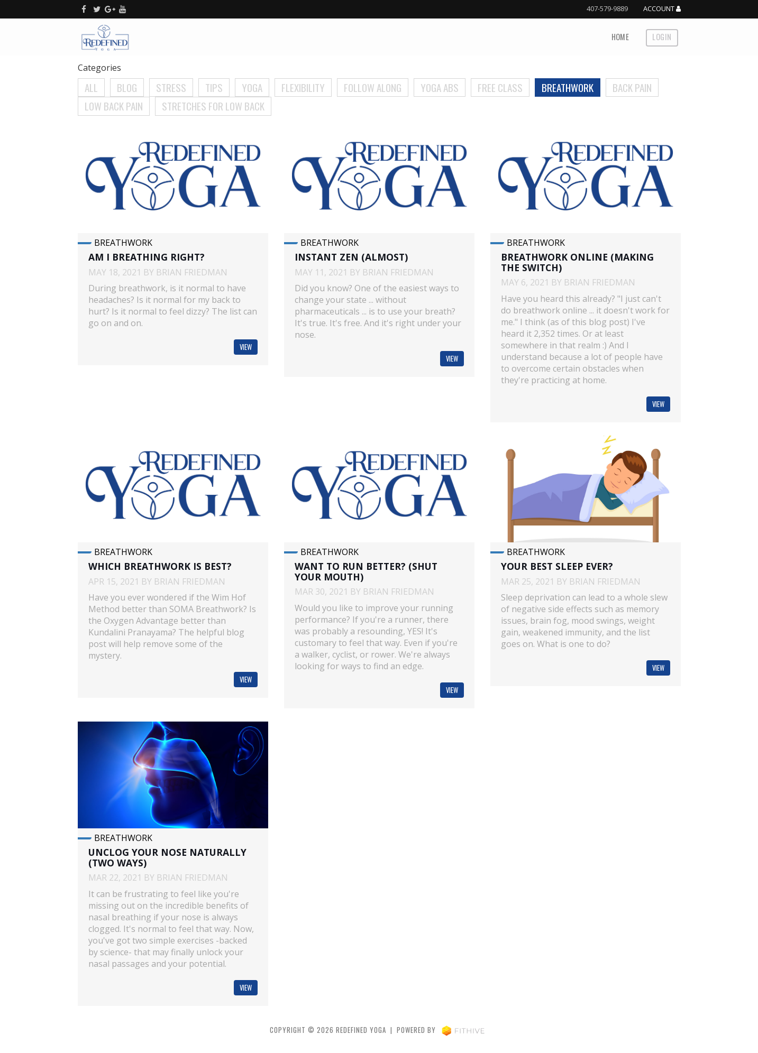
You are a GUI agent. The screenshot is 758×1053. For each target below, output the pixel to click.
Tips (214, 87)
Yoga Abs (440, 87)
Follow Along (372, 87)
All (91, 87)
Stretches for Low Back (213, 106)
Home (620, 36)
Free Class (500, 87)
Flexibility (303, 87)
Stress (171, 87)
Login (661, 36)
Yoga (252, 87)
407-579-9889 (607, 8)
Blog (127, 87)
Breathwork (567, 87)
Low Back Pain (114, 106)
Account (662, 9)
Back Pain (632, 87)
